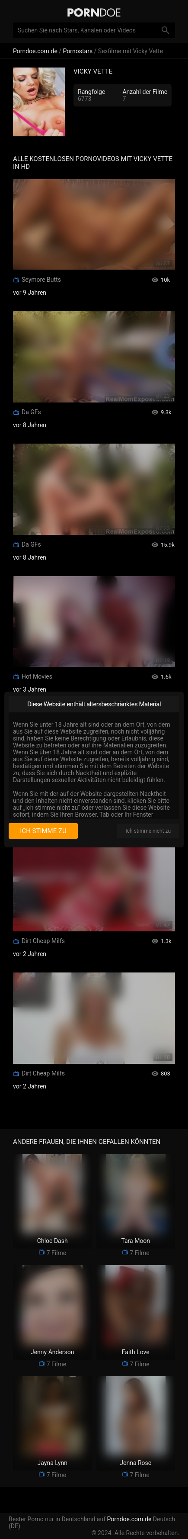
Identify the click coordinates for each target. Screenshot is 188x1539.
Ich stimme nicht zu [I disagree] (148, 831)
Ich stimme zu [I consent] (43, 831)
